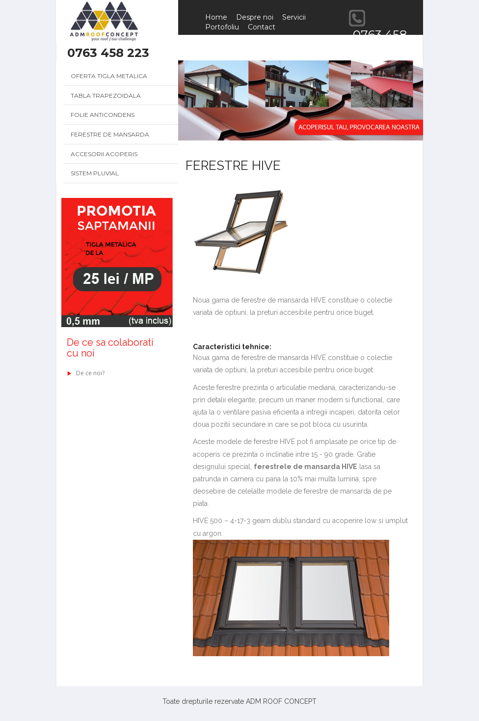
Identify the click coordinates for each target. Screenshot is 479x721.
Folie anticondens (102, 114)
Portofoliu (222, 27)
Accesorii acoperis (104, 154)
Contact (261, 27)
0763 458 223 (108, 53)
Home (216, 17)
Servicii (294, 17)
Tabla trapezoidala (106, 95)
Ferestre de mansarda (110, 134)
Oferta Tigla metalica (109, 76)
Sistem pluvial (95, 173)
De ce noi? (86, 373)
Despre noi (254, 17)
